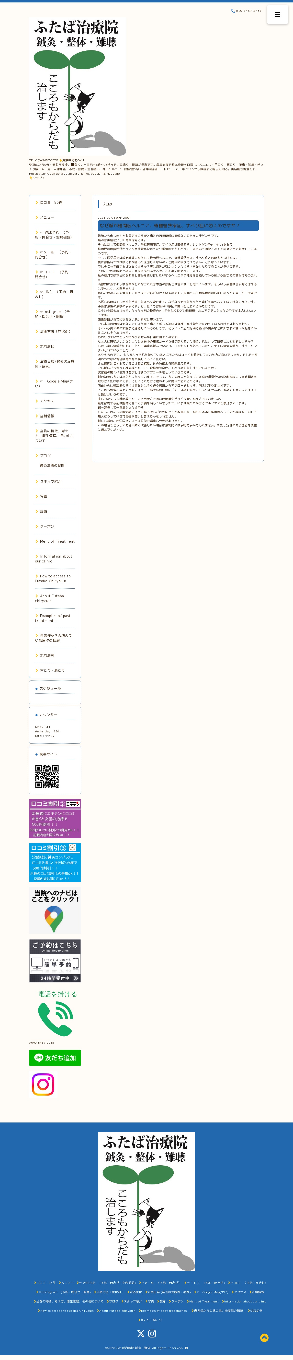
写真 (41, 496)
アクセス (45, 401)
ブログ (43, 455)
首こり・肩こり (50, 670)
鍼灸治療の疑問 (52, 465)
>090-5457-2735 (55, 1041)
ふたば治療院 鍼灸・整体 (133, 1348)
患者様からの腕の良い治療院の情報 (53, 638)
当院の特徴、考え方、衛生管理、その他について (54, 436)
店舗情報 (45, 416)
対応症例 (45, 655)
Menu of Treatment (55, 541)
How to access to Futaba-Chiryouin (53, 578)
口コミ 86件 (49, 202)
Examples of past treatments (53, 618)
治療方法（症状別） (54, 331)
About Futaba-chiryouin (50, 598)
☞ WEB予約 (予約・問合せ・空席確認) (53, 234)
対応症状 (45, 346)
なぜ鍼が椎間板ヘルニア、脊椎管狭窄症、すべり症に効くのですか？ (170, 226)
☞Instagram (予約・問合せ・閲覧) (52, 314)
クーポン (45, 526)
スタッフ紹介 (48, 481)
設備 (41, 511)
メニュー (45, 217)
